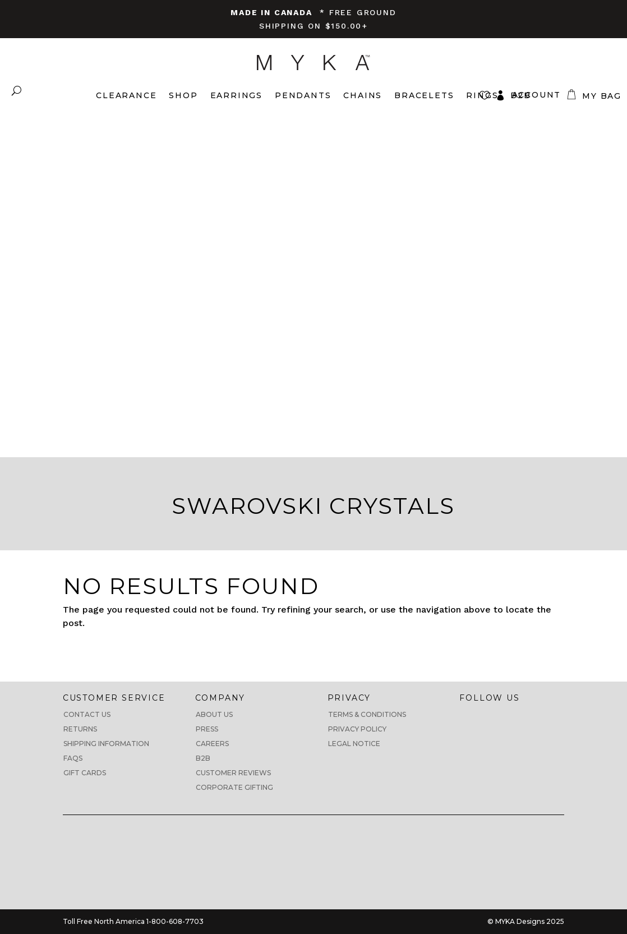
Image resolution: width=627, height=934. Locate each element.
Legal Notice (354, 743)
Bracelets (424, 95)
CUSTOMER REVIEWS (233, 773)
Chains (362, 95)
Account (536, 95)
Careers (212, 743)
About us (214, 714)
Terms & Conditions (367, 714)
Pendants (303, 95)
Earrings (236, 95)
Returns (80, 729)
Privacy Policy (357, 729)
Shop (183, 95)
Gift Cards (84, 773)
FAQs (72, 758)
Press (207, 729)
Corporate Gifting (234, 787)
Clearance (126, 95)
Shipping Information (106, 743)
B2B (203, 758)
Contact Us (86, 714)
